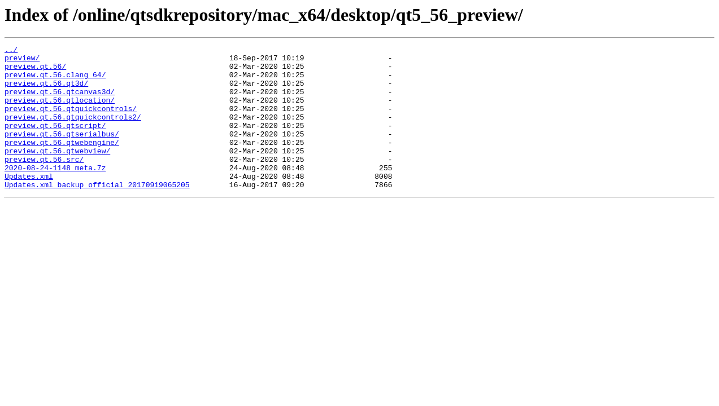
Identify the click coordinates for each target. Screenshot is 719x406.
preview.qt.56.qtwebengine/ (62, 162)
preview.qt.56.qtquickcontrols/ (71, 122)
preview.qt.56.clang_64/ (55, 81)
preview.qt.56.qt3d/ (46, 91)
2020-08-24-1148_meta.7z (55, 193)
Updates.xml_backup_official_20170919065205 (97, 213)
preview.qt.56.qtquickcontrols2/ (73, 132)
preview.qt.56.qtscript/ (55, 142)
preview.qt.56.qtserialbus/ (62, 152)
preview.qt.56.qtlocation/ (60, 112)
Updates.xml (29, 203)
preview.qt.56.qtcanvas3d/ (60, 101)
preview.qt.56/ (35, 71)
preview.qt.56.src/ (44, 183)
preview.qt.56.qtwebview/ (57, 172)
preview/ (22, 61)
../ (11, 51)
